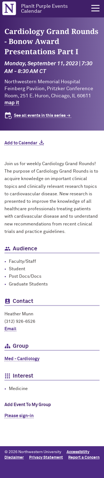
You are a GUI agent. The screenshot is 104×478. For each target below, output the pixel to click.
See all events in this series (40, 115)
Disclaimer (14, 457)
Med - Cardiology (21, 359)
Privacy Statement (46, 457)
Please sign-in (19, 416)
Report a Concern (84, 457)
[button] (95, 8)
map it (11, 102)
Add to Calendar (20, 143)
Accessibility (78, 452)
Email (10, 329)
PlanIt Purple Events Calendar (44, 9)
